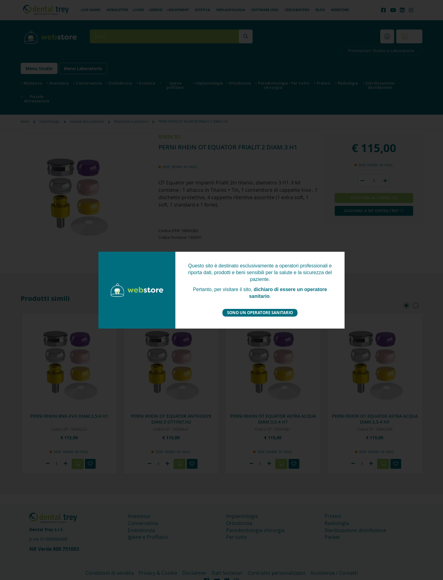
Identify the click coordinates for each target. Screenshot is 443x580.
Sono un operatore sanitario (260, 312)
